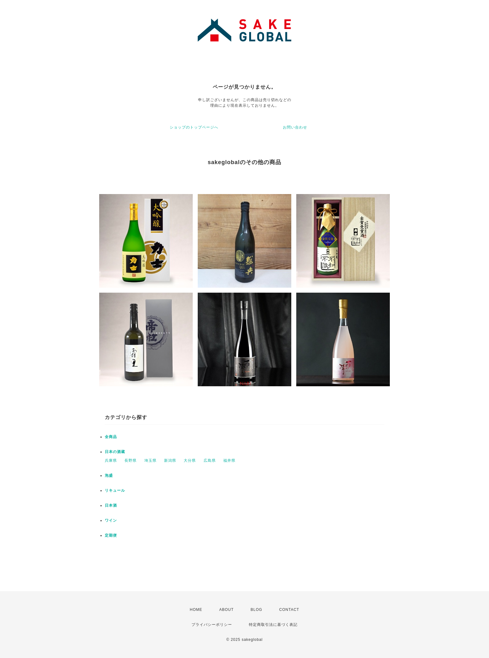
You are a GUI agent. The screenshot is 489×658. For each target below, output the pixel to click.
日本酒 (111, 505)
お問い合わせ (295, 127)
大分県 (190, 460)
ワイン (111, 520)
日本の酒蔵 (115, 452)
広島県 (210, 460)
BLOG (256, 609)
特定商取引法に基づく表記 (273, 624)
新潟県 (170, 460)
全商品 (111, 437)
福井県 (229, 460)
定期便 (111, 535)
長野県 (130, 460)
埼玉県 (150, 460)
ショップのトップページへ (194, 127)
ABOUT (226, 609)
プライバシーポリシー (211, 624)
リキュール (115, 490)
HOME (196, 609)
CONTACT (289, 609)
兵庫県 (111, 460)
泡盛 (109, 475)
